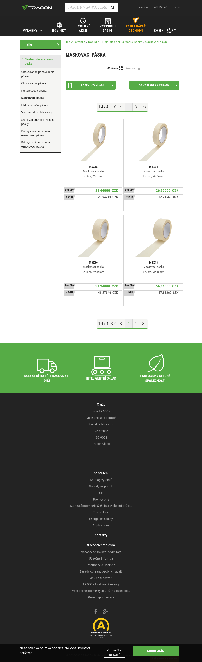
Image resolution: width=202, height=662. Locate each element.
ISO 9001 (101, 437)
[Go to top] (113, 107)
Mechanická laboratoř (101, 418)
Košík (159, 30)
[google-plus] (105, 612)
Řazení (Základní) (90, 85)
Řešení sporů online (101, 597)
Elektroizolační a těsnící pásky (122, 42)
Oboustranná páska (33, 83)
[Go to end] (144, 107)
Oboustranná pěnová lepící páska (38, 74)
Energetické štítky (101, 519)
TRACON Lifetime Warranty (101, 584)
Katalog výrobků (101, 480)
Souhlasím (156, 651)
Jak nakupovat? (101, 578)
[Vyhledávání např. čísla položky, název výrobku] (91, 7)
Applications (101, 525)
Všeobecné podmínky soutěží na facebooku (101, 591)
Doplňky (93, 42)
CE (101, 493)
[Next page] (136, 107)
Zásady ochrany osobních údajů (101, 571)
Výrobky (30, 30)
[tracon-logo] (37, 7)
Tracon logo (101, 512)
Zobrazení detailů (114, 652)
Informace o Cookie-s (101, 565)
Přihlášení (160, 7)
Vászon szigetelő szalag (36, 112)
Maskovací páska (32, 97)
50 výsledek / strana (158, 85)
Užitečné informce (101, 558)
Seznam (130, 68)
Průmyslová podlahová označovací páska (35, 133)
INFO (141, 7)
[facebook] (95, 612)
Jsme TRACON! (101, 411)
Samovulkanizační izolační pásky (38, 122)
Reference (101, 431)
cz (174, 7)
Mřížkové (112, 68)
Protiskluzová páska (34, 90)
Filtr (29, 44)
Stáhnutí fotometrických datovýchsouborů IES (101, 505)
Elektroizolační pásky (34, 105)
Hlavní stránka (75, 42)
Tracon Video (101, 443)
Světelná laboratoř (101, 424)
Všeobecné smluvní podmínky (101, 552)
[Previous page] (121, 107)
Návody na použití (101, 486)
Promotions (101, 499)
